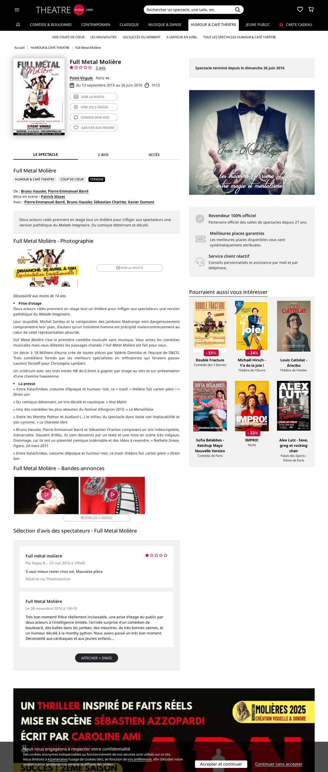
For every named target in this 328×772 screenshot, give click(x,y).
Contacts (20, 740)
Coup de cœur (72, 179)
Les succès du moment (141, 37)
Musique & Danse (164, 24)
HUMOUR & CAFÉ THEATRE (34, 179)
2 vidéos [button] (151, 497)
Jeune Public (258, 24)
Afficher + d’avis (96, 653)
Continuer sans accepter (279, 764)
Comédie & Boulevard (50, 24)
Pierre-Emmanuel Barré (68, 191)
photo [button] (124, 268)
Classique (129, 24)
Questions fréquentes (109, 729)
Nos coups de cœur (68, 37)
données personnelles (121, 734)
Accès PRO (176, 734)
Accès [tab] (154, 154)
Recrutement (24, 729)
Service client (101, 723)
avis (91, 117)
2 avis (101, 67)
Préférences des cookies (110, 740)
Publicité (174, 729)
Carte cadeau (295, 24)
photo (89, 97)
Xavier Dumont (141, 201)
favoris (94, 128)
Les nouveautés (103, 37)
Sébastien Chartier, (110, 201)
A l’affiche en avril (182, 37)
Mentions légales (28, 734)
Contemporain (95, 24)
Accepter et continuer (221, 764)
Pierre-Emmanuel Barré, (45, 201)
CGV (93, 734)
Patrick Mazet (53, 196)
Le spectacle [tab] (45, 154)
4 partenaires (58, 759)
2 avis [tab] (103, 154)
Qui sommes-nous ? (30, 723)
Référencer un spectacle (188, 723)
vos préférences (140, 759)
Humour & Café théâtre (213, 24)
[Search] (188, 9)
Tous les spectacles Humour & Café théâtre (239, 37)
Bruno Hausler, (34, 191)
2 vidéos (91, 107)
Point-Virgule (81, 77)
